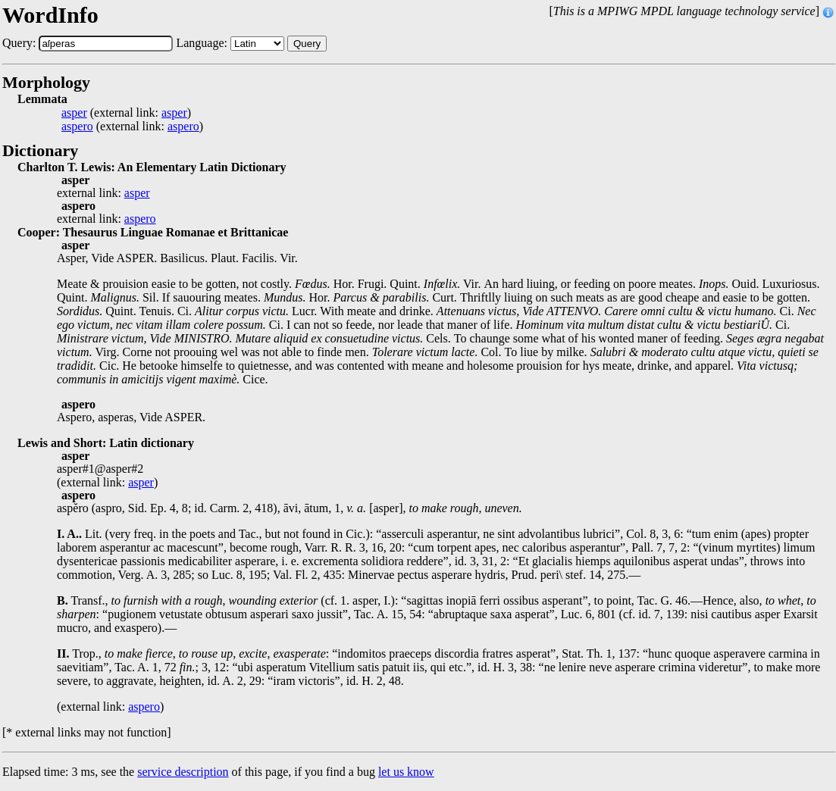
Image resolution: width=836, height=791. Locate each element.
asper (74, 113)
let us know (406, 771)
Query (307, 43)
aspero (77, 126)
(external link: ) (126, 113)
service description (182, 771)
